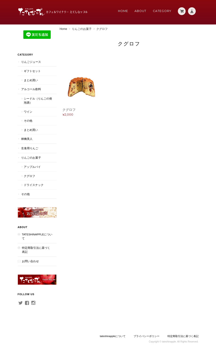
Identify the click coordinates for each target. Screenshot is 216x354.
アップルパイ (32, 166)
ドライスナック (34, 184)
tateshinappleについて (36, 236)
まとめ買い (31, 79)
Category (162, 11)
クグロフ (29, 175)
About (140, 11)
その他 (28, 120)
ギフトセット (32, 70)
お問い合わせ (30, 260)
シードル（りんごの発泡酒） (36, 100)
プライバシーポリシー (146, 335)
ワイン (28, 111)
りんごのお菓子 (82, 29)
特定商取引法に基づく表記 (36, 249)
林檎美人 (27, 138)
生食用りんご (29, 148)
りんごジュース (31, 61)
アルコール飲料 (31, 89)
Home (123, 11)
